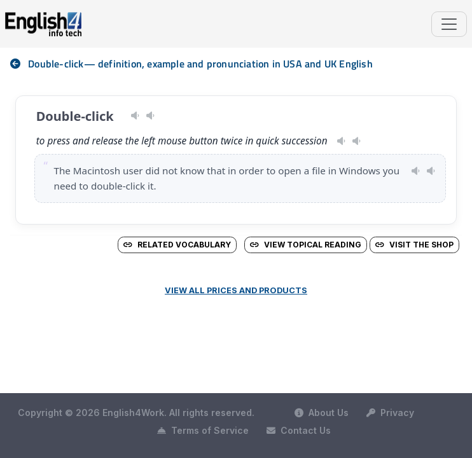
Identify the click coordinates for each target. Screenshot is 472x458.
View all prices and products (236, 290)
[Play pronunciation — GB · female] (150, 115)
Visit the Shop (414, 244)
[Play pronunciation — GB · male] (356, 141)
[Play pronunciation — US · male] (135, 115)
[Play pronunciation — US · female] (341, 141)
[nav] (19, 63)
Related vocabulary (177, 244)
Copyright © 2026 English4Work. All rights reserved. (136, 412)
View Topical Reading (305, 244)
